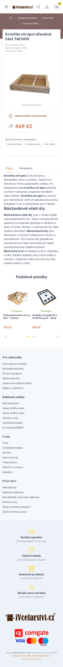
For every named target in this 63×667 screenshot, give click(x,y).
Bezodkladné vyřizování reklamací (21, 497)
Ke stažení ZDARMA (13, 427)
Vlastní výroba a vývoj (14, 511)
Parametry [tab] (26, 168)
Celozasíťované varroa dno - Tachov (16, 317)
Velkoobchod (9, 487)
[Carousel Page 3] (35, 336)
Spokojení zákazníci (13, 492)
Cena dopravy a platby (15, 363)
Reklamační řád (11, 378)
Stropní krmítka (31, 23)
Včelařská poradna (13, 422)
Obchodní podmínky (13, 368)
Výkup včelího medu (13, 413)
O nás (5, 443)
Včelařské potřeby (27, 18)
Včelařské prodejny (13, 447)
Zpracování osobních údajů (17, 383)
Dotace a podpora (12, 373)
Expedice (7, 472)
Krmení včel (47, 18)
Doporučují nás (10, 457)
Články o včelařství (13, 388)
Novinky (7, 452)
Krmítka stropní (33, 144)
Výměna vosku (10, 418)
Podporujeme (10, 462)
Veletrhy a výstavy (13, 467)
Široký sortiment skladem (16, 507)
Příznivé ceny (10, 502)
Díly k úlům (50, 144)
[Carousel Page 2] (32, 336)
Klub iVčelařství (11, 403)
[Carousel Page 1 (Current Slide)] (28, 336)
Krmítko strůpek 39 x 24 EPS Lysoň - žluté (44, 317)
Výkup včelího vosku (13, 408)
